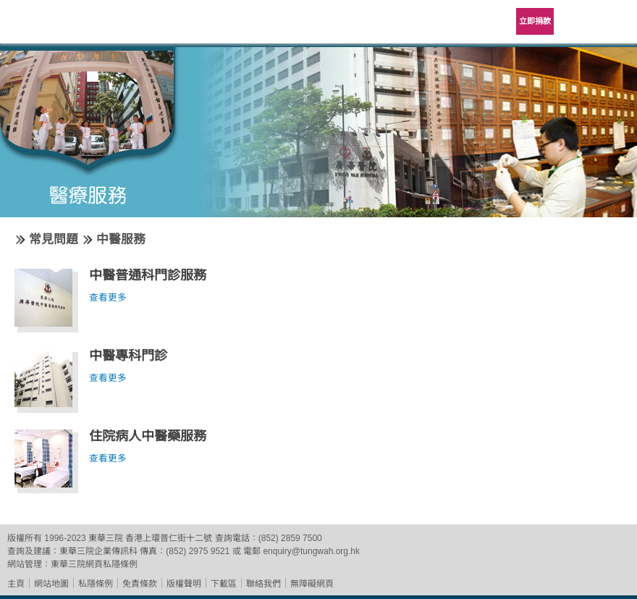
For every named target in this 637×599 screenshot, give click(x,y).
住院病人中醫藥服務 (147, 436)
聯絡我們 (263, 584)
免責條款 (139, 584)
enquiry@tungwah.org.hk (311, 551)
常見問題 (53, 239)
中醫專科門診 (128, 355)
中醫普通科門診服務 (147, 275)
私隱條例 (95, 584)
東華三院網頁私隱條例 (94, 564)
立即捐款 (535, 21)
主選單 (615, 21)
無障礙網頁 (312, 584)
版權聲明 (183, 584)
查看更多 (108, 298)
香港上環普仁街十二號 (168, 538)
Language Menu (579, 21)
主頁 (16, 584)
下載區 (224, 584)
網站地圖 (51, 584)
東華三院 (52, 26)
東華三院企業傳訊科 (98, 551)
